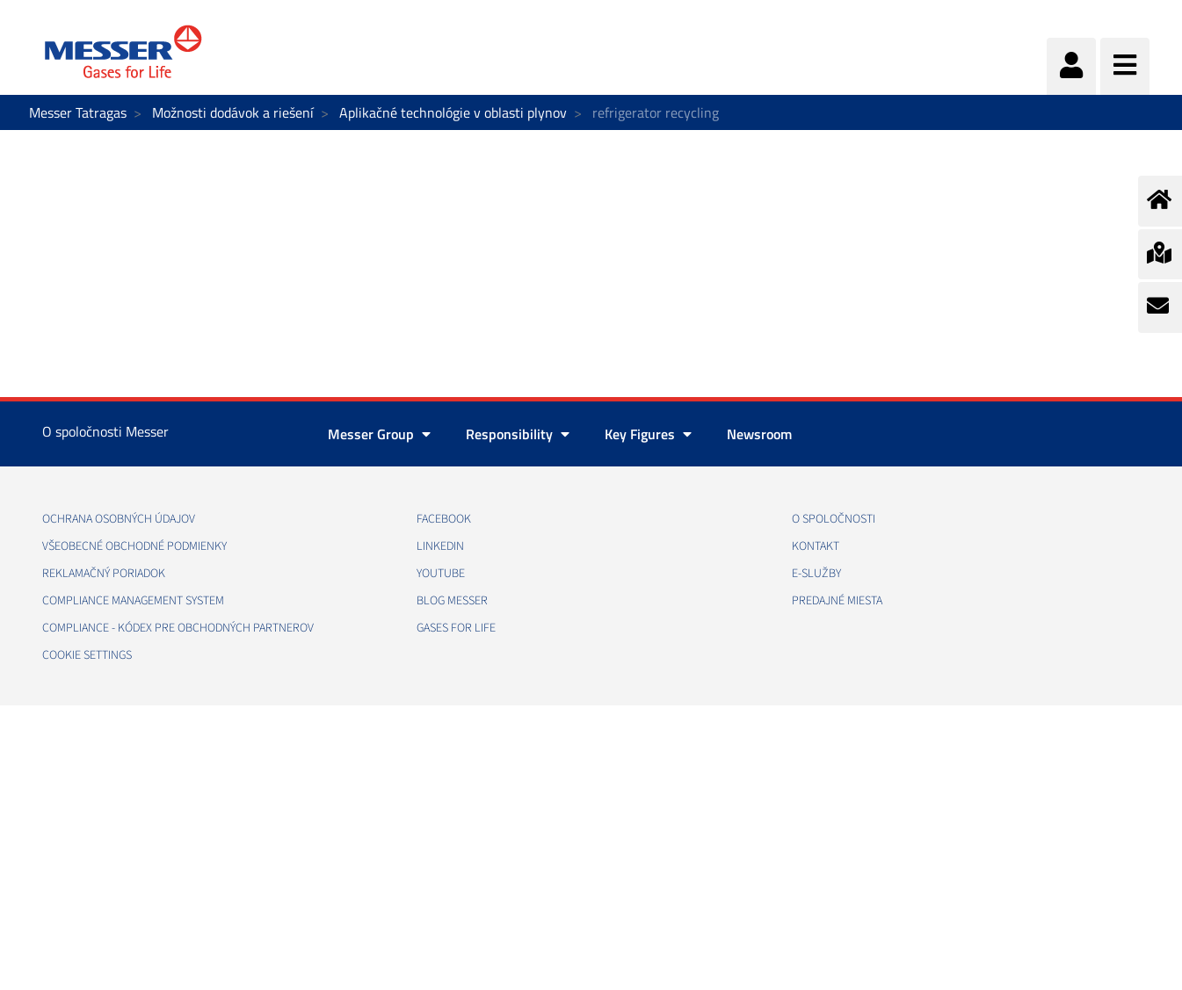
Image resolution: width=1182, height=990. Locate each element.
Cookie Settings (87, 655)
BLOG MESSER (452, 601)
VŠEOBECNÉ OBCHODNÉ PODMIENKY (134, 546)
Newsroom (759, 433)
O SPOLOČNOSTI (833, 519)
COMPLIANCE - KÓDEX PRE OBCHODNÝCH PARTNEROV (178, 628)
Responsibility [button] (517, 433)
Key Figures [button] (648, 433)
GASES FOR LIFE (456, 628)
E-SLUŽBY (816, 573)
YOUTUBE (441, 573)
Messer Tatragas (78, 112)
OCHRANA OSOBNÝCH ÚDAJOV (118, 519)
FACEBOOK (444, 519)
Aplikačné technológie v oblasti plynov (453, 112)
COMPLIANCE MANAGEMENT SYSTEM (133, 601)
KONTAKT (815, 546)
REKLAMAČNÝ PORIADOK (103, 573)
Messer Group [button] (379, 433)
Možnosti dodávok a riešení (233, 112)
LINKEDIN (440, 546)
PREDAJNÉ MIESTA (837, 601)
